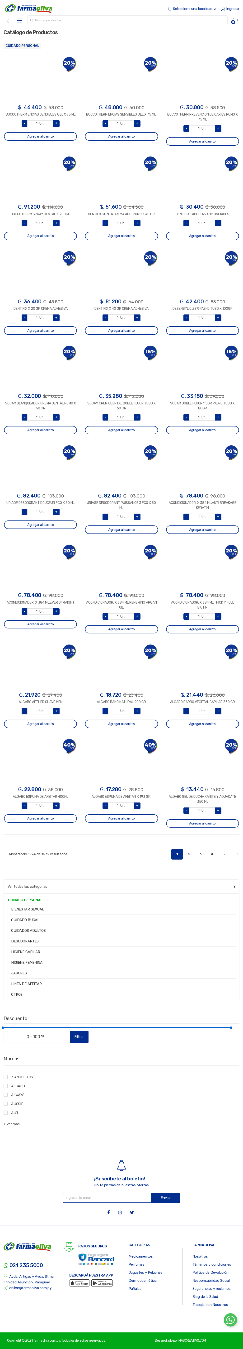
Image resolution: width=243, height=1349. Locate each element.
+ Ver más (12, 1124)
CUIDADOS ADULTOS (28, 930)
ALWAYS (17, 1095)
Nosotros (200, 1256)
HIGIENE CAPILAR (25, 952)
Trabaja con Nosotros (210, 1305)
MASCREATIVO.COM (192, 1341)
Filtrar (79, 1037)
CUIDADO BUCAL (25, 920)
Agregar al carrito (40, 136)
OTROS (17, 994)
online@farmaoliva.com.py (27, 1288)
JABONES (19, 973)
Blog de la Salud (205, 1297)
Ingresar (230, 9)
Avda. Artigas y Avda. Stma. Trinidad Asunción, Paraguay (29, 1279)
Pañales (135, 1288)
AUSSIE (17, 1104)
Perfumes (137, 1264)
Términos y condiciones (211, 1264)
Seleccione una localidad (192, 9)
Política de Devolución (210, 1272)
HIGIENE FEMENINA (26, 962)
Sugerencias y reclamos (211, 1288)
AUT (15, 1113)
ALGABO (18, 1086)
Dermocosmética (143, 1280)
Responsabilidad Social (211, 1280)
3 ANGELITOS (22, 1077)
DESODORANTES (25, 941)
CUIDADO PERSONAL (22, 46)
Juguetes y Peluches (146, 1272)
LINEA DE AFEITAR (26, 984)
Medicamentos (141, 1256)
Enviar (166, 1198)
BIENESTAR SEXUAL (27, 909)
